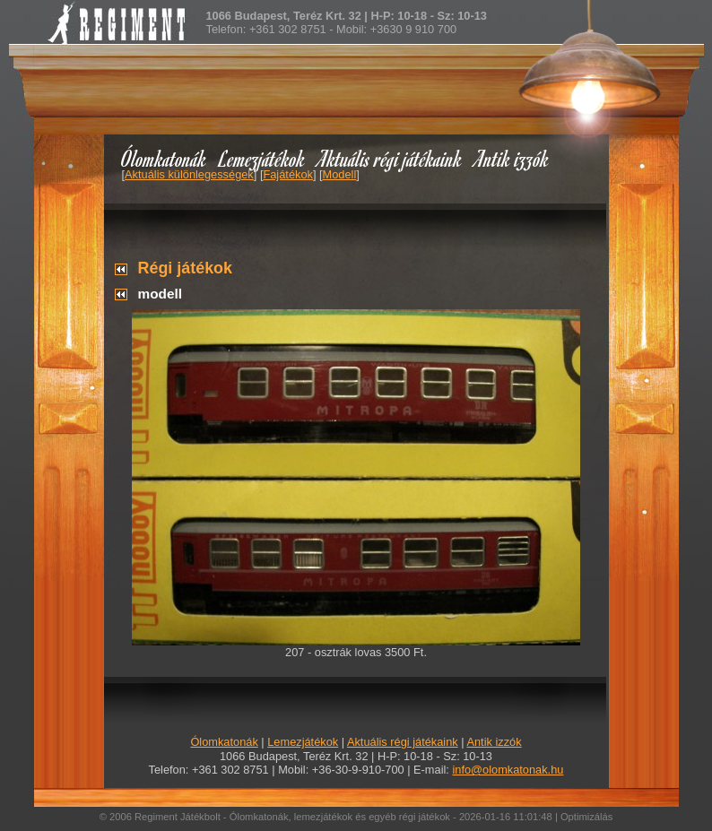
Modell (340, 174)
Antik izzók (512, 158)
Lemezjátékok (262, 158)
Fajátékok (287, 174)
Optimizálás (586, 816)
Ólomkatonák (163, 158)
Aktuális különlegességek (189, 174)
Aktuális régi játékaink (390, 158)
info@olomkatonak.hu (507, 769)
